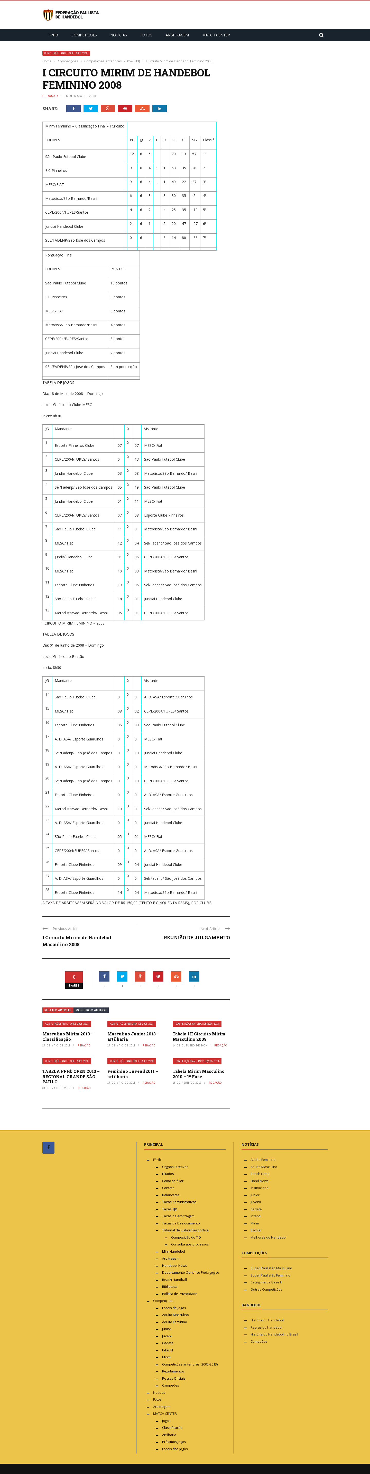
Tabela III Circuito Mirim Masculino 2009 (199, 1036)
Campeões (170, 1385)
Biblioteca (170, 1286)
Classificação (172, 1427)
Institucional (260, 1187)
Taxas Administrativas (179, 1202)
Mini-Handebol (173, 1251)
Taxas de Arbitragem (178, 1216)
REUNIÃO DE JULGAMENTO (197, 937)
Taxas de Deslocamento (181, 1223)
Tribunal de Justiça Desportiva (185, 1230)
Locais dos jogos (175, 1449)
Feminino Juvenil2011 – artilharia (132, 1074)
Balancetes (171, 1195)
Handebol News (174, 1265)
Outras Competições (266, 1289)
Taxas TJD (169, 1209)
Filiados (168, 1173)
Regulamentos (173, 1371)
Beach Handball (174, 1279)
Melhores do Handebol (268, 1237)
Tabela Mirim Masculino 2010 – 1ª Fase (199, 1074)
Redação (50, 96)
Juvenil (167, 1336)
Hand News (260, 1181)
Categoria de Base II (266, 1282)
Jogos (166, 1420)
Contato (168, 1187)
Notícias (118, 35)
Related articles (57, 1010)
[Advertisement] (80, 1254)
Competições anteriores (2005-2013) (66, 53)
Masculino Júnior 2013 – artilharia (133, 1036)
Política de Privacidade (179, 1293)
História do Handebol (267, 1320)
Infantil (167, 1350)
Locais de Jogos (174, 1307)
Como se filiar (172, 1181)
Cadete (167, 1343)
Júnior (166, 1329)
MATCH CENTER (216, 35)
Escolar (256, 1230)
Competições (84, 35)
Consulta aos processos (190, 1244)
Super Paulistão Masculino (271, 1268)
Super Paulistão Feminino (270, 1275)
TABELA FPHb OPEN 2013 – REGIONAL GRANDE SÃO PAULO (71, 1077)
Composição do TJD (186, 1237)
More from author (91, 1010)
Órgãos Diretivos (175, 1166)
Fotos (146, 35)
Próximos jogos (174, 1441)
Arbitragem (177, 35)
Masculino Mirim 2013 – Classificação (68, 1036)
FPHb (53, 35)
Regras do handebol (266, 1327)
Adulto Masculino (175, 1314)
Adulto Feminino (174, 1322)
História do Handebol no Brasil (274, 1334)
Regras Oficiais (174, 1378)
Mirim (166, 1357)
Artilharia (169, 1434)
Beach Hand (260, 1173)
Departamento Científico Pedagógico (190, 1272)
